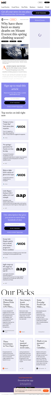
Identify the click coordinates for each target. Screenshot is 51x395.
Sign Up (47, 2)
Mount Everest (13, 41)
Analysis (40, 7)
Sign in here (20, 106)
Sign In (40, 2)
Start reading (41, 13)
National (13, 19)
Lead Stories (5, 7)
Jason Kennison (5, 41)
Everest (19, 41)
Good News (15, 7)
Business (32, 7)
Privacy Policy (22, 391)
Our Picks (24, 7)
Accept (46, 390)
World (47, 7)
